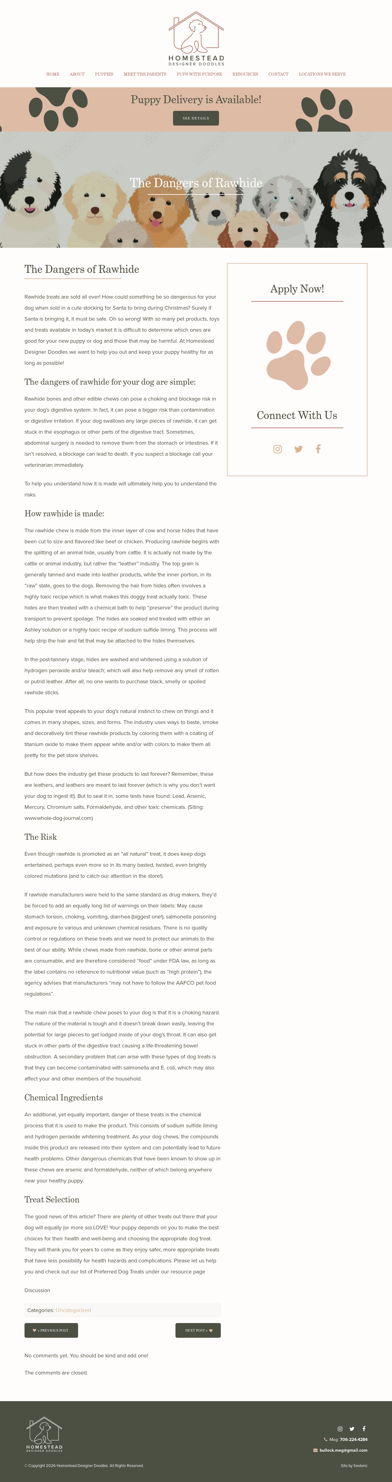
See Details (196, 118)
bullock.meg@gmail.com (344, 1450)
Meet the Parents (145, 74)
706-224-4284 (354, 1439)
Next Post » (196, 1330)
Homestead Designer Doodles (82, 1466)
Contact (278, 74)
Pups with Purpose (199, 74)
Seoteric (360, 1466)
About (77, 74)
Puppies (104, 74)
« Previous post (53, 1330)
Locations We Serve (322, 74)
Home (52, 74)
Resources (245, 74)
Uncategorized (73, 1310)
